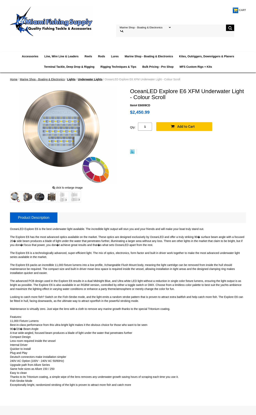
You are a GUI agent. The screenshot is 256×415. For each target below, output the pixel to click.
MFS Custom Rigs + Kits (196, 66)
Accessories (30, 56)
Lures (115, 56)
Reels (88, 56)
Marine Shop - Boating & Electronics (149, 56)
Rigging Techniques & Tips (118, 66)
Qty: (133, 127)
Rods (101, 56)
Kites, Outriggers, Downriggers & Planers (206, 56)
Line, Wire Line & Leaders (61, 56)
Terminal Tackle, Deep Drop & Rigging (69, 66)
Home (13, 79)
